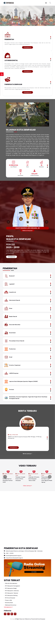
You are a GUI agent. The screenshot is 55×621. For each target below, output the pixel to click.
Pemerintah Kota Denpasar (38, 619)
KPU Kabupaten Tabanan (11, 593)
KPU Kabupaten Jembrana (12, 590)
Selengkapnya (27, 47)
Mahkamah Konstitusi (10, 605)
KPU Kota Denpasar (10, 598)
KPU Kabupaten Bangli (10, 588)
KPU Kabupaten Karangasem (12, 586)
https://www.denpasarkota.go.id (13, 558)
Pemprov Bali (8, 600)
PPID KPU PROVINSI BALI (11, 583)
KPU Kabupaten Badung (11, 595)
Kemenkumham (9, 602)
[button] (50, 3)
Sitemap (12, 619)
